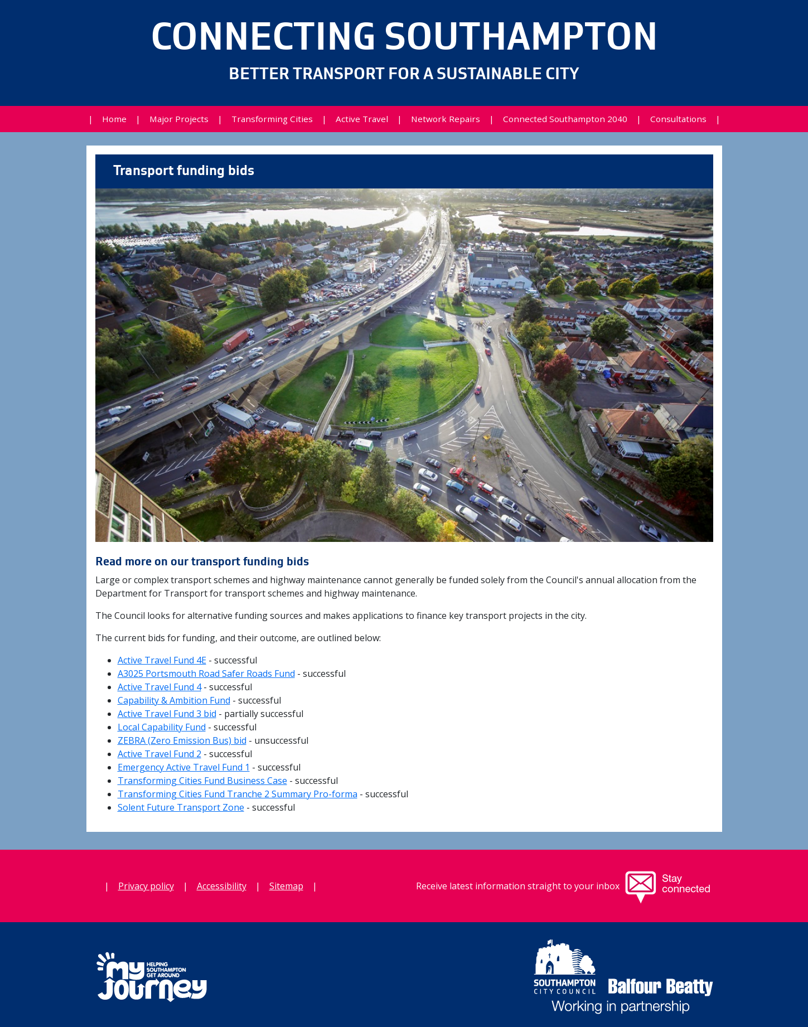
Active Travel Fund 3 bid (167, 714)
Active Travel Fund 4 (159, 687)
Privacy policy (146, 886)
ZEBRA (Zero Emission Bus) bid (182, 740)
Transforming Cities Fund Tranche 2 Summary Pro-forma (237, 794)
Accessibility (221, 886)
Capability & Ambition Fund (174, 700)
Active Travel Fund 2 (159, 754)
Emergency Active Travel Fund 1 (184, 767)
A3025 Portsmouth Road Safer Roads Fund (206, 673)
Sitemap (286, 886)
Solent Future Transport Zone (181, 807)
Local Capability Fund (162, 727)
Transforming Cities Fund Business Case (202, 780)
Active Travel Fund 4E (162, 660)
